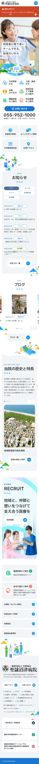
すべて (11, 188)
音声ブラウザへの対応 (11, 709)
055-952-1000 (19, 115)
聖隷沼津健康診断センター (13, 734)
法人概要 (20, 701)
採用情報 (11, 197)
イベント (11, 193)
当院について (9, 698)
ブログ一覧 (14, 337)
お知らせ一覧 (15, 263)
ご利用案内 (27, 691)
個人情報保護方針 (9, 705)
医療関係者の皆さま (25, 698)
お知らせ (8, 691)
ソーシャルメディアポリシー (13, 712)
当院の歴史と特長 (18, 459)
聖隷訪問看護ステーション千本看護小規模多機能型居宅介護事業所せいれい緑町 (16, 746)
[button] (18, 328)
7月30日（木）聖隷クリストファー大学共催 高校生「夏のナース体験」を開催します (19, 230)
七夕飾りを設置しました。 (13, 209)
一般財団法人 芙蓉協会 (12, 723)
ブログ (17, 691)
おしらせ (27, 188)
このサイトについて (25, 705)
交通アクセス (8, 685)
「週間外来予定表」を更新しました (16, 242)
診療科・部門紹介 (11, 695)
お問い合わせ (26, 685)
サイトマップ (30, 712)
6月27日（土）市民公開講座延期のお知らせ (19, 219)
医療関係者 (27, 193)
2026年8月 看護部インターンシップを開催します (19, 253)
